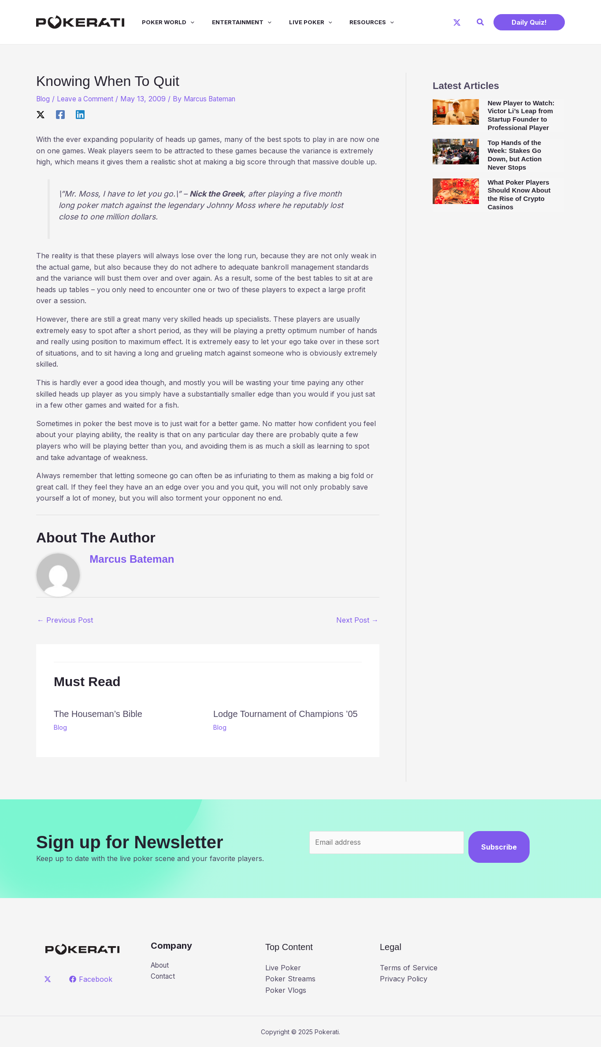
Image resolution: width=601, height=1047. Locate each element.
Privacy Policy (403, 978)
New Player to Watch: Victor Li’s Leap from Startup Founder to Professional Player (521, 115)
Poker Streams (290, 978)
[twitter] (49, 979)
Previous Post (65, 620)
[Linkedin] (80, 114)
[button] (481, 22)
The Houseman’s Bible (98, 714)
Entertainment (229, 22)
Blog (43, 98)
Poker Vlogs (285, 990)
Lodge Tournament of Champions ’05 (285, 714)
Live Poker (294, 22)
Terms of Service (409, 967)
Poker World (159, 22)
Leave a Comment (88, 98)
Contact (164, 977)
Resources (352, 22)
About (161, 965)
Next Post (357, 620)
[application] (181, 22)
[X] (457, 22)
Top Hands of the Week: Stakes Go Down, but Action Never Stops (515, 155)
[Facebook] (60, 114)
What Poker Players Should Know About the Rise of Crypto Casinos (519, 194)
